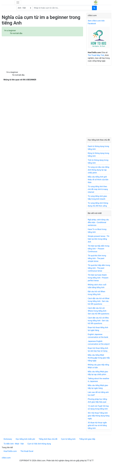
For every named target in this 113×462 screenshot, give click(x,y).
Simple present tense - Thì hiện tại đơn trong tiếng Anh (98, 239)
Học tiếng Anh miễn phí (25, 439)
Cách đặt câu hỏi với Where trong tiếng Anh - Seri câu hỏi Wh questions (98, 311)
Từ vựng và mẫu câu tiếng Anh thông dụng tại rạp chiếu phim (98, 170)
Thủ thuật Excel (26, 451)
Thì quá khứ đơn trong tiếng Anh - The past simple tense (97, 258)
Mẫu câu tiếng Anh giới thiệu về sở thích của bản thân (98, 179)
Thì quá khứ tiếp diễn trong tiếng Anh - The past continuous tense (99, 268)
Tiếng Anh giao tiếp (87, 439)
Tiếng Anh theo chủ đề (48, 439)
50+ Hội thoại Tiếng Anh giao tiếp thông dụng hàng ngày (98, 416)
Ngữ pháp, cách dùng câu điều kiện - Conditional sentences (98, 222)
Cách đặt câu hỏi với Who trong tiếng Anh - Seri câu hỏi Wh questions (98, 320)
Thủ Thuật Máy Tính (96, 55)
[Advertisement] (42, 53)
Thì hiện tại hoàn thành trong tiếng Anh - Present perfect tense (98, 278)
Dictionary (8, 439)
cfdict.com (6, 458)
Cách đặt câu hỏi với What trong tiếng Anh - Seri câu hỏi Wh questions (98, 301)
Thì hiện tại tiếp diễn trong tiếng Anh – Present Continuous (98, 249)
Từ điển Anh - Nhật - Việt (14, 444)
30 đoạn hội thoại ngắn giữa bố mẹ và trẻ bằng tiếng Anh (97, 425)
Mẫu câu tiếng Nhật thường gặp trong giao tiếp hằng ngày (99, 358)
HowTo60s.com (10, 451)
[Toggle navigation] (18, 2)
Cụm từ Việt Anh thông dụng (39, 444)
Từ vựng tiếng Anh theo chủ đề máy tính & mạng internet (98, 189)
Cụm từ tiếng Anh (68, 439)
